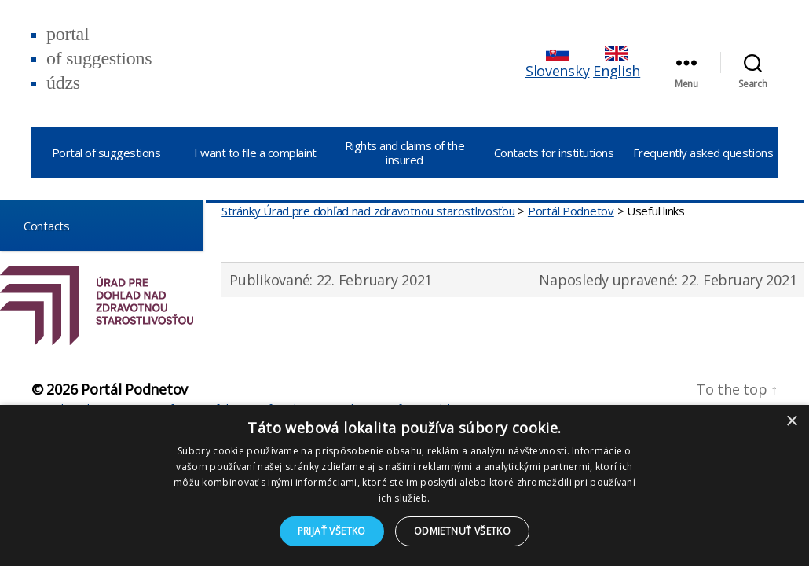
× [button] (791, 422)
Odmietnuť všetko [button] (462, 531)
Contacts (41, 225)
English (616, 63)
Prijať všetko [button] (332, 531)
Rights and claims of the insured (404, 152)
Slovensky (557, 63)
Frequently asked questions (703, 152)
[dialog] (404, 485)
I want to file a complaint (255, 152)
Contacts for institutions (554, 152)
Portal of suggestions (106, 152)
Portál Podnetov (134, 389)
